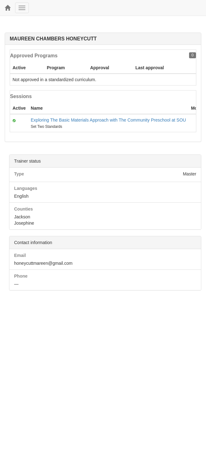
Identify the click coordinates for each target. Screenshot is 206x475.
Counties (23, 208)
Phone (21, 276)
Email (20, 255)
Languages (25, 188)
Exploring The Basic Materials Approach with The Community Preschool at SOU (108, 120)
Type (19, 173)
